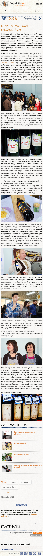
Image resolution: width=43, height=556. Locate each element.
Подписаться (21, 505)
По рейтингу (35, 535)
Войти (37, 11)
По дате (36, 533)
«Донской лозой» (8, 63)
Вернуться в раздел (30, 18)
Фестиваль (12, 482)
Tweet (8, 492)
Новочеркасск (25, 482)
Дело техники (20, 443)
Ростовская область (9, 487)
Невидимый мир (21, 454)
